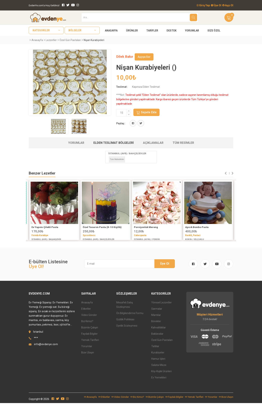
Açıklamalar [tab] (153, 143)
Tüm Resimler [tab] (183, 143)
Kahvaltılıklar (158, 330)
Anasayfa (111, 30)
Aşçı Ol (227, 5)
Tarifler (152, 30)
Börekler (156, 324)
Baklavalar (157, 336)
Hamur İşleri (158, 361)
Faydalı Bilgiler (89, 336)
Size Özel (213, 30)
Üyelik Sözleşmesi (126, 328)
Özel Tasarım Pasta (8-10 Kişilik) (102, 227)
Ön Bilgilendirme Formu (129, 316)
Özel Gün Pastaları (70, 40)
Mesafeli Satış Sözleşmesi (124, 307)
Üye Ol (216, 5)
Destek (172, 30)
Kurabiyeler (157, 355)
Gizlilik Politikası (125, 322)
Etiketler (86, 311)
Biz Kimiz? (87, 324)
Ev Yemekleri (158, 380)
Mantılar (156, 317)
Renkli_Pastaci (192, 235)
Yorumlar (192, 30)
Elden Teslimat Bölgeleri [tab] (113, 143)
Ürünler (132, 30)
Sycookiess (89, 235)
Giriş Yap (203, 5)
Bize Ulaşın (87, 355)
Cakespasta (140, 235)
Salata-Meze (158, 367)
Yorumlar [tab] (76, 143)
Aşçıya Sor (144, 56)
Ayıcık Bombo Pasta (197, 227)
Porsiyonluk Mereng (146, 227)
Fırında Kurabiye (40, 235)
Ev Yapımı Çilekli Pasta (45, 227)
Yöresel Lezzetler (161, 305)
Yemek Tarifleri (90, 342)
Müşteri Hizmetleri (210, 317)
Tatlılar (155, 349)
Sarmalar (156, 311)
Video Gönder (89, 317)
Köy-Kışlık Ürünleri (161, 374)
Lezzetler (51, 40)
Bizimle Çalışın (89, 330)
